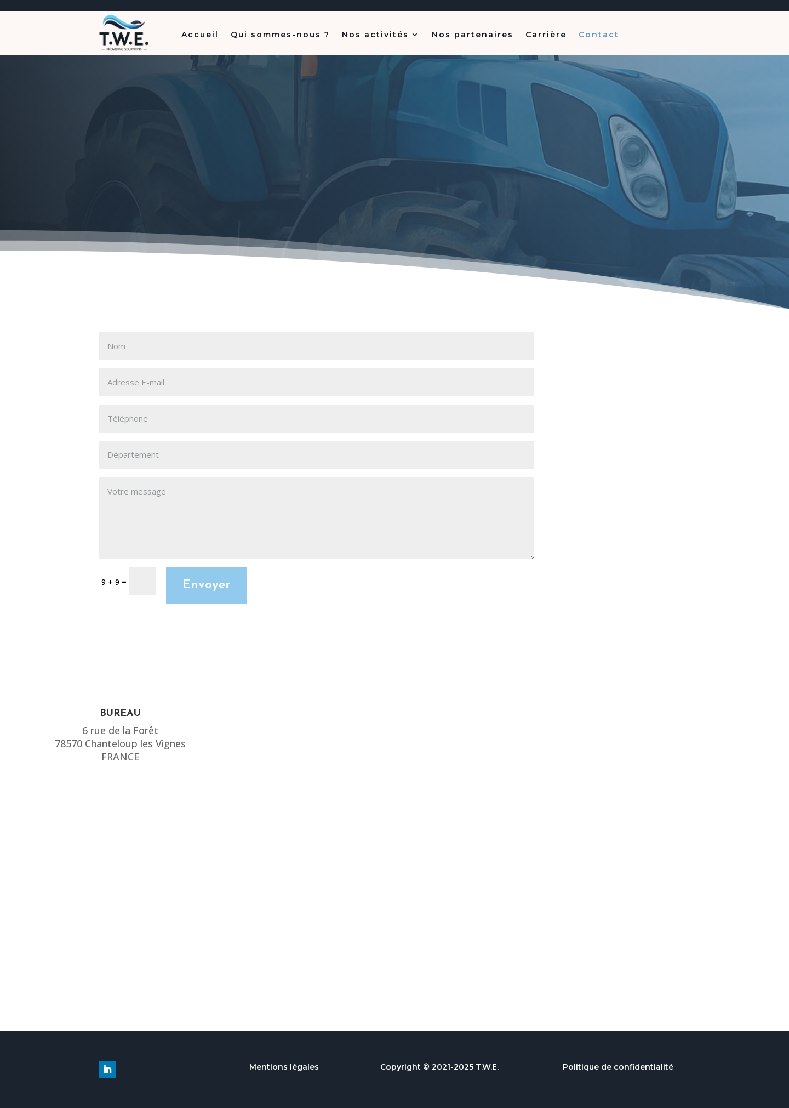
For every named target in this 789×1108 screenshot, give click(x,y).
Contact (599, 34)
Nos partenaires (472, 34)
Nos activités (375, 34)
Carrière (546, 34)
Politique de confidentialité (618, 1067)
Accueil (200, 34)
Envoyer (206, 585)
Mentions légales (284, 1067)
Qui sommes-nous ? (280, 34)
